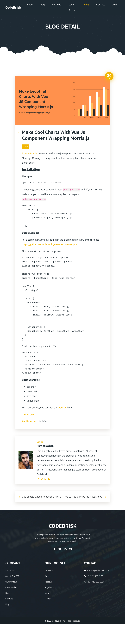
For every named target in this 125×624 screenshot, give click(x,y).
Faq (7, 603)
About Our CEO (12, 576)
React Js (48, 581)
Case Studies (11, 587)
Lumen (48, 598)
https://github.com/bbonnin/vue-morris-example (49, 244)
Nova (47, 592)
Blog (7, 592)
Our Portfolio (11, 581)
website (62, 407)
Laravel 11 (49, 570)
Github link (28, 414)
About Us (9, 570)
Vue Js (47, 576)
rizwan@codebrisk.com (96, 570)
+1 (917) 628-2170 (93, 576)
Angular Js (49, 587)
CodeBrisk (13, 7)
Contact (9, 598)
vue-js (25, 146)
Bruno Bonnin (30, 153)
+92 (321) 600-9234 (94, 581)
